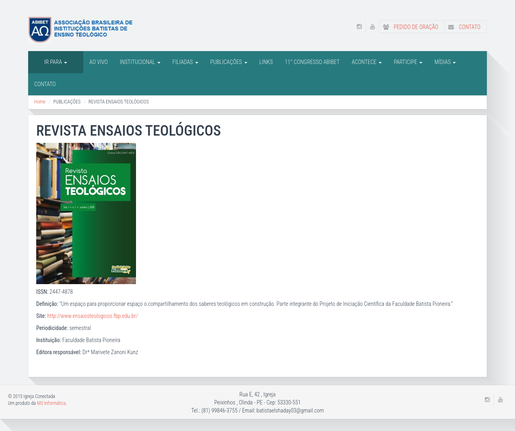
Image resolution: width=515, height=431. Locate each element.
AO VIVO (98, 62)
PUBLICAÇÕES (228, 62)
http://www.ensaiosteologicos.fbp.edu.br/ (92, 316)
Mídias (445, 62)
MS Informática (51, 403)
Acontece (367, 62)
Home (39, 102)
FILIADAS (185, 62)
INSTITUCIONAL (140, 62)
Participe (408, 62)
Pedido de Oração (408, 27)
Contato (462, 27)
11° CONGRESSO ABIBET (312, 62)
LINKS (266, 62)
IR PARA (55, 62)
